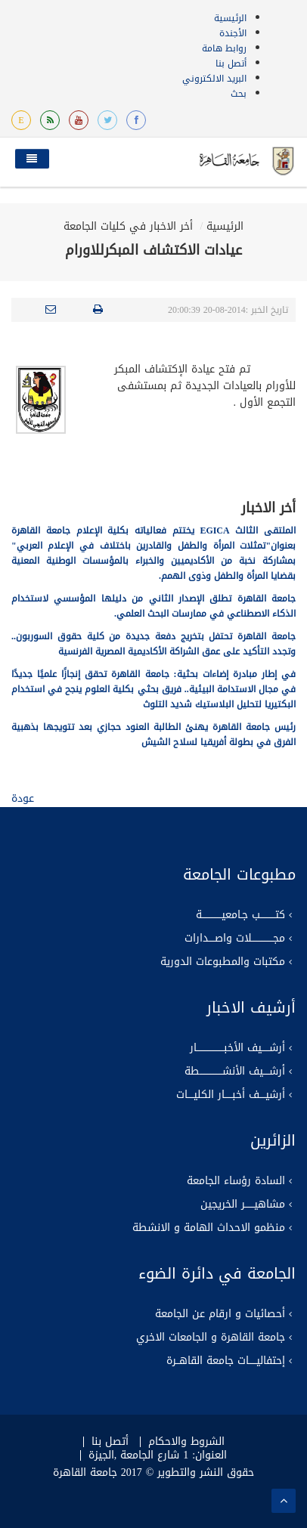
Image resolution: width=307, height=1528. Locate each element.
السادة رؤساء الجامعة (236, 1181)
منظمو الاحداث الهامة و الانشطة (208, 1228)
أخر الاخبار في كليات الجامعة (128, 226)
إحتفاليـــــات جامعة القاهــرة (225, 1361)
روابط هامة (224, 48)
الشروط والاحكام (186, 1442)
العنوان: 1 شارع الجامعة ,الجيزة (157, 1455)
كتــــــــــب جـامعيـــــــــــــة (240, 915)
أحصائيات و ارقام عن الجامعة (220, 1314)
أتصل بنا (231, 63)
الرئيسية (230, 18)
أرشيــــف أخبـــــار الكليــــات (230, 1095)
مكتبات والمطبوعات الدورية (222, 962)
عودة (22, 798)
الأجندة (233, 33)
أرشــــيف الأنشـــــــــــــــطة (235, 1071)
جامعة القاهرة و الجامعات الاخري (210, 1337)
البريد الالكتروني (214, 78)
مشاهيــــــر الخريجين (242, 1204)
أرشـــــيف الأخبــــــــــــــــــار (237, 1048)
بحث (239, 93)
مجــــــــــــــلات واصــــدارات (235, 938)
